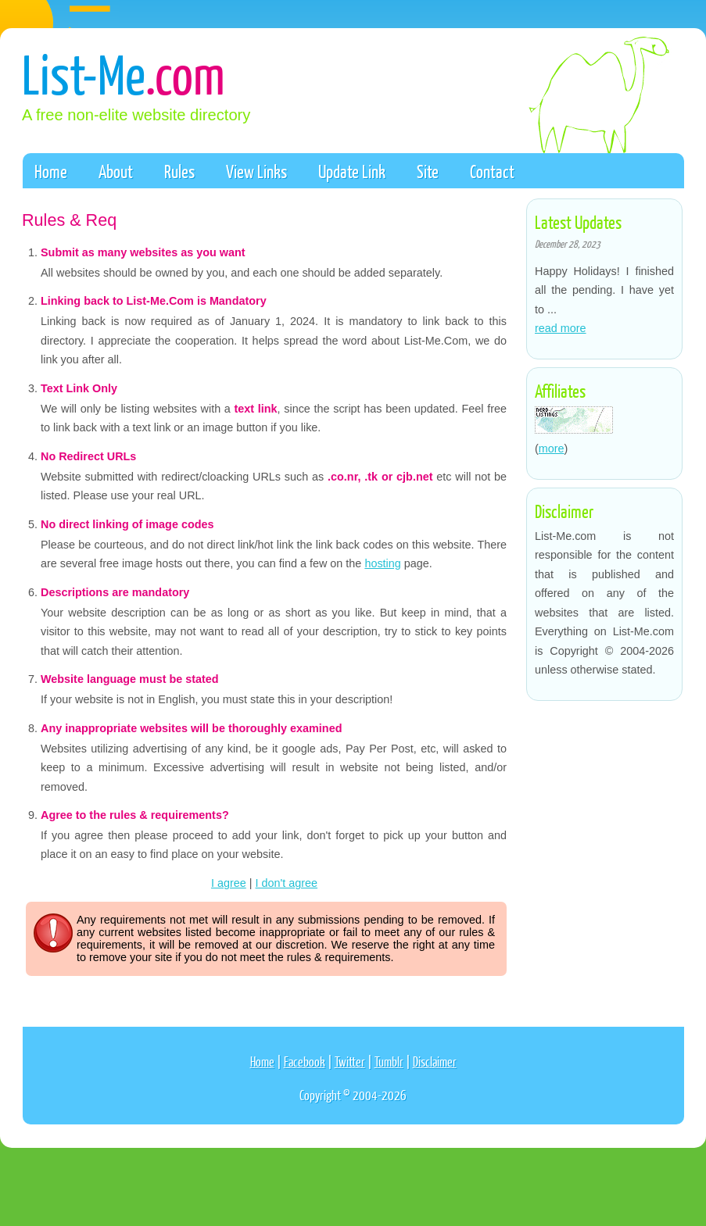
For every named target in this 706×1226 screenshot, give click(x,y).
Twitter (350, 1061)
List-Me (123, 73)
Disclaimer (435, 1061)
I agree (228, 883)
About (116, 171)
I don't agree (287, 883)
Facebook (304, 1061)
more (551, 448)
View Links (256, 171)
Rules (179, 171)
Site (428, 171)
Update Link (351, 171)
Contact (492, 171)
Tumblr (389, 1061)
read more (560, 328)
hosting (382, 563)
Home (50, 171)
